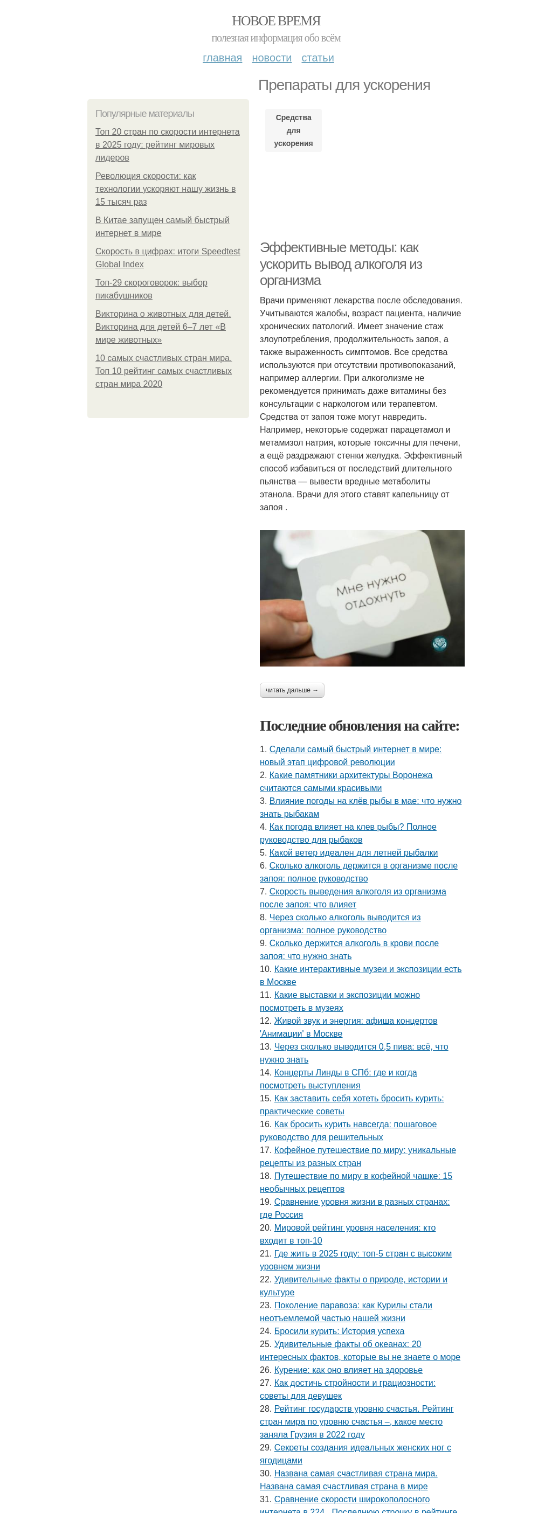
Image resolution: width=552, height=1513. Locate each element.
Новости (272, 58)
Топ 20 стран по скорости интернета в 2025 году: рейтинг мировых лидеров (167, 144)
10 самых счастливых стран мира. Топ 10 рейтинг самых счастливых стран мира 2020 (163, 370)
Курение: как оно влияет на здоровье (348, 1370)
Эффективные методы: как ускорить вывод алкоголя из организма (341, 263)
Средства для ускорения (293, 130)
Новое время (276, 21)
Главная (222, 58)
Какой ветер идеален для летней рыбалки (354, 852)
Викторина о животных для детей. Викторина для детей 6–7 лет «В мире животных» (163, 326)
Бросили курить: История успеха (339, 1331)
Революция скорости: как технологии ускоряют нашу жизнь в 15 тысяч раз (165, 188)
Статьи (317, 58)
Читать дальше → (292, 690)
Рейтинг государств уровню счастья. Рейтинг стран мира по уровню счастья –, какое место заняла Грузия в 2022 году (357, 1421)
